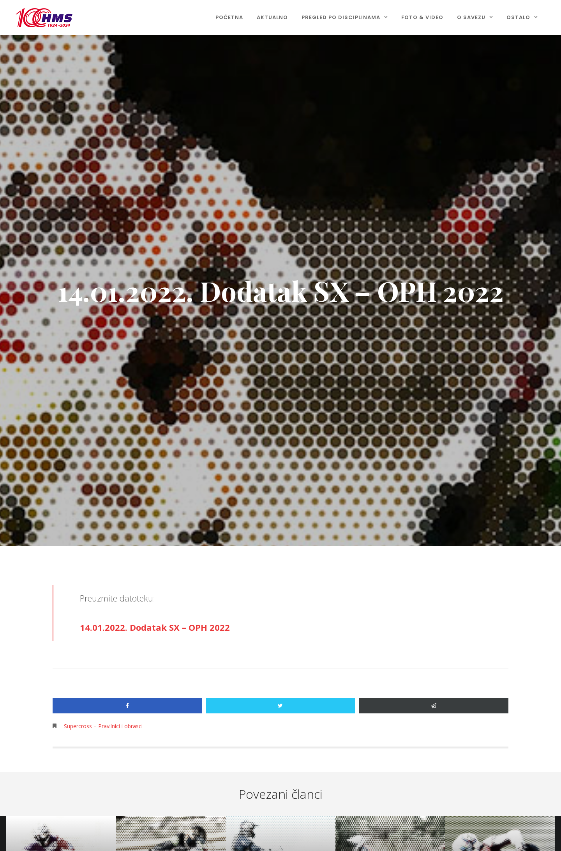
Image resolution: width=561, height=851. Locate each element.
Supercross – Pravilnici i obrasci (103, 726)
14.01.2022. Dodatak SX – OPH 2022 (155, 627)
